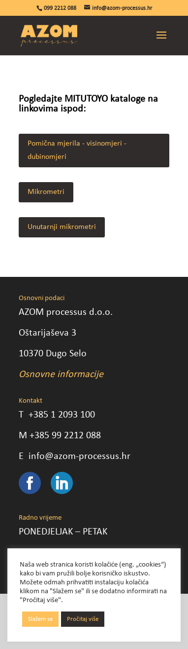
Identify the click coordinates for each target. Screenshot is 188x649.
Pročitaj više (82, 619)
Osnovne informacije (61, 375)
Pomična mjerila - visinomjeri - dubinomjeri (77, 150)
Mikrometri (46, 192)
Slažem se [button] (40, 619)
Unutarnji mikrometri (62, 227)
